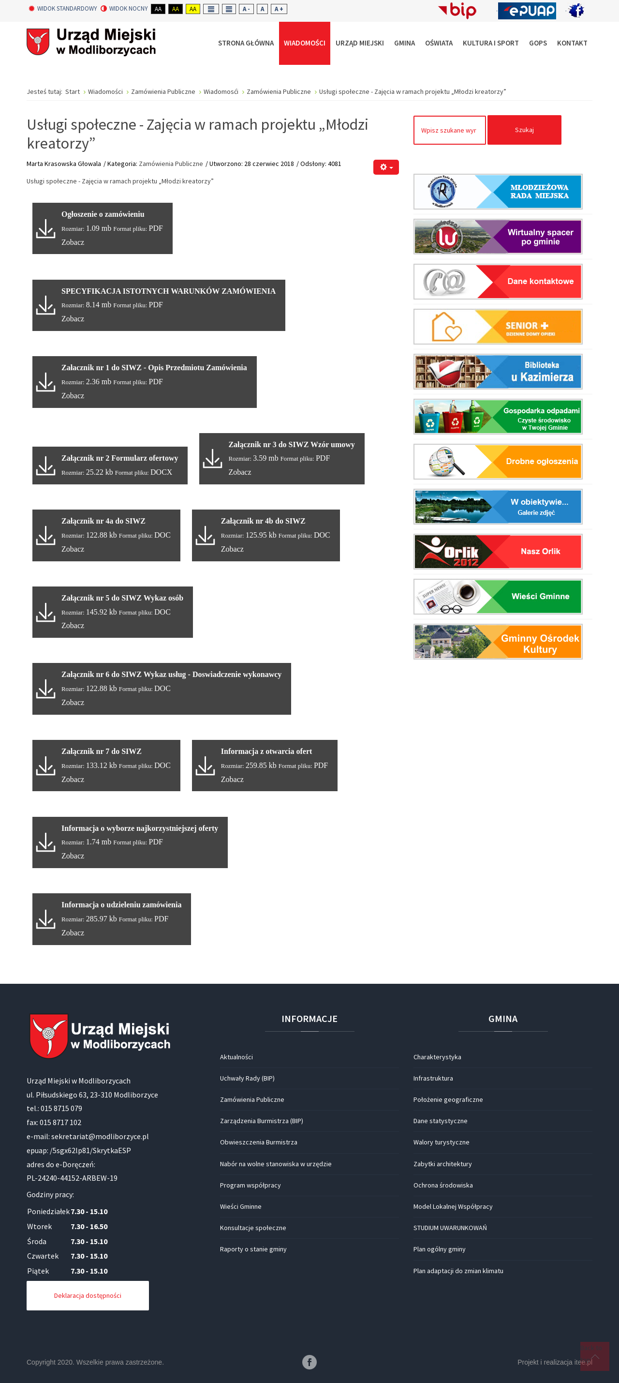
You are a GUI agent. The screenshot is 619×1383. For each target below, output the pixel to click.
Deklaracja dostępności (87, 1295)
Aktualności (236, 1056)
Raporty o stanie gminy (253, 1249)
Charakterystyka (437, 1056)
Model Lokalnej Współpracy (453, 1206)
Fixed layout (211, 9)
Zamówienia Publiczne (171, 163)
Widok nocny (124, 9)
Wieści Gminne (241, 1206)
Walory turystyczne (441, 1142)
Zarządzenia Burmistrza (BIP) (261, 1120)
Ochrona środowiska (443, 1185)
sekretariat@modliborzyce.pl (100, 1136)
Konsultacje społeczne (253, 1227)
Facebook (309, 1362)
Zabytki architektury (442, 1163)
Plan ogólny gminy (439, 1249)
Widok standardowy (63, 9)
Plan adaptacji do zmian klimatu (458, 1270)
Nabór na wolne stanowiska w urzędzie (276, 1163)
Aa (158, 9)
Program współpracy (250, 1185)
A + (279, 9)
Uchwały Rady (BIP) (247, 1078)
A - (246, 9)
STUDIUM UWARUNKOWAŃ (450, 1227)
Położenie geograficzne (448, 1099)
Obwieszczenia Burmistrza (258, 1142)
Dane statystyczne (440, 1120)
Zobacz (72, 242)
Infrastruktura (433, 1078)
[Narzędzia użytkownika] (386, 167)
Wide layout (229, 9)
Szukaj (524, 129)
